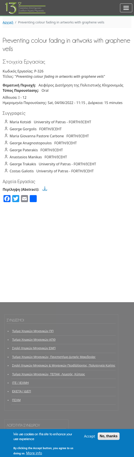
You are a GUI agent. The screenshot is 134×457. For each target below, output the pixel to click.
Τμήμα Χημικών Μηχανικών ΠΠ (33, 331)
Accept (89, 438)
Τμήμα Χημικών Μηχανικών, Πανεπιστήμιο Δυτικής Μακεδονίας (54, 357)
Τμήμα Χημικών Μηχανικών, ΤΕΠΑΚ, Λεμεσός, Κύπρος (48, 374)
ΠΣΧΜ (16, 400)
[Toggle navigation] (126, 8)
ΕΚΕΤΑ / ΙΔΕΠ (21, 391)
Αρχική (8, 22)
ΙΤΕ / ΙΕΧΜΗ (20, 383)
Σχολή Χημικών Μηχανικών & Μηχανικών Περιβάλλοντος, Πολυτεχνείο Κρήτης (63, 365)
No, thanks (109, 438)
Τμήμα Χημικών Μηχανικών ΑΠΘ (34, 339)
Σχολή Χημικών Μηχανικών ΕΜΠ (34, 348)
